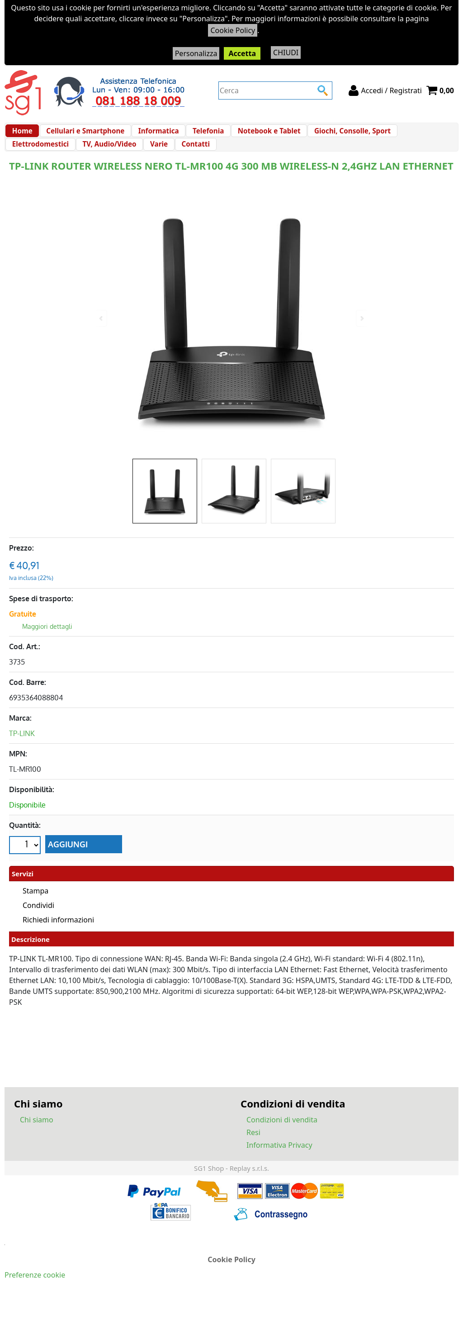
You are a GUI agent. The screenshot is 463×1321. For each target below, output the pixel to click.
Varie (85, 158)
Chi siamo (36, 1138)
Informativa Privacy (279, 1163)
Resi (253, 1150)
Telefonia (199, 135)
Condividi (38, 923)
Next (361, 318)
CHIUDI (285, 52)
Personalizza (196, 53)
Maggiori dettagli (47, 645)
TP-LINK (22, 752)
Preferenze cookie (35, 1293)
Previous (102, 318)
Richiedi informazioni (58, 938)
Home (22, 135)
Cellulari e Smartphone (82, 135)
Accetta (242, 53)
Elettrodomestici (415, 135)
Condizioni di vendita (281, 1138)
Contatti (119, 158)
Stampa (35, 909)
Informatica (152, 135)
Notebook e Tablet (257, 135)
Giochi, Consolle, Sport (337, 135)
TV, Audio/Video (39, 158)
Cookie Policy (232, 30)
